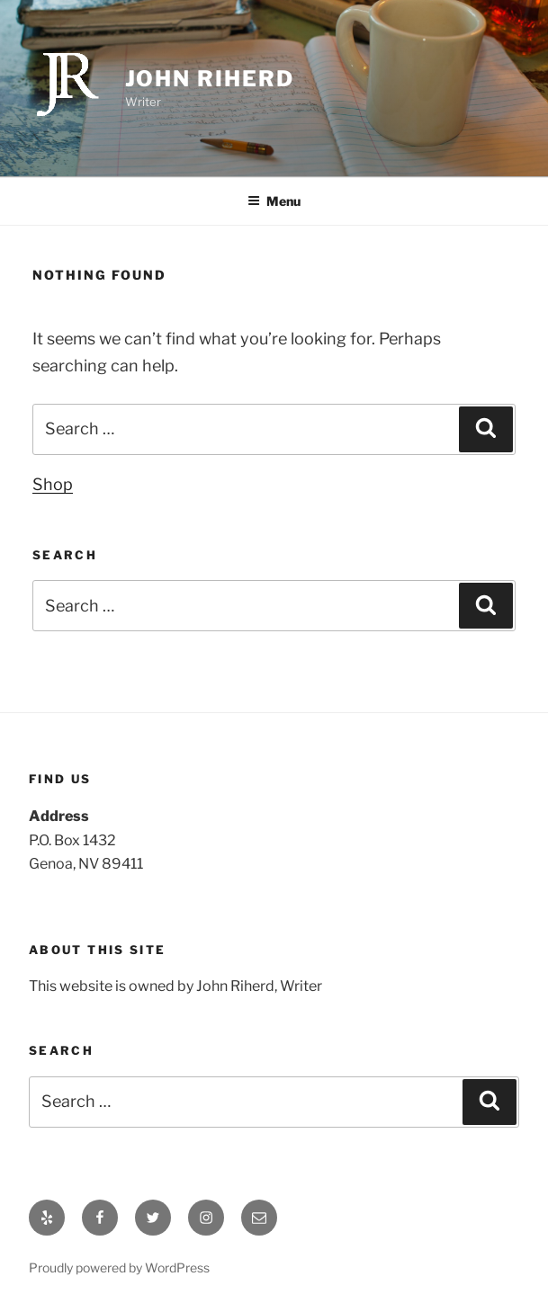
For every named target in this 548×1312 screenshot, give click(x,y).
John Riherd (209, 79)
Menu (274, 201)
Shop (52, 484)
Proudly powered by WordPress (119, 1267)
